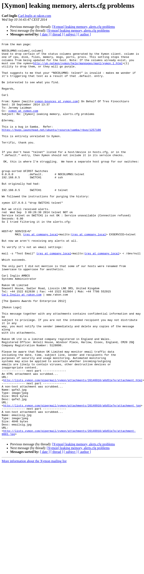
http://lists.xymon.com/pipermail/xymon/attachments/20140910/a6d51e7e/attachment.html (72, 448)
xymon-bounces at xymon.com (56, 113)
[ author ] (84, 34)
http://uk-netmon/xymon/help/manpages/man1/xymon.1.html (56, 68)
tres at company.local (40, 273)
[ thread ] (56, 34)
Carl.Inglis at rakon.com (34, 16)
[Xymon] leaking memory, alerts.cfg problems (83, 27)
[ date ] (45, 34)
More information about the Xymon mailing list (34, 539)
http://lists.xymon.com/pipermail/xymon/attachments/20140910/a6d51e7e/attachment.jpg (72, 478)
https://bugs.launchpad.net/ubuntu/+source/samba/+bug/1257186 (51, 147)
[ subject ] (70, 34)
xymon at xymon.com (23, 125)
